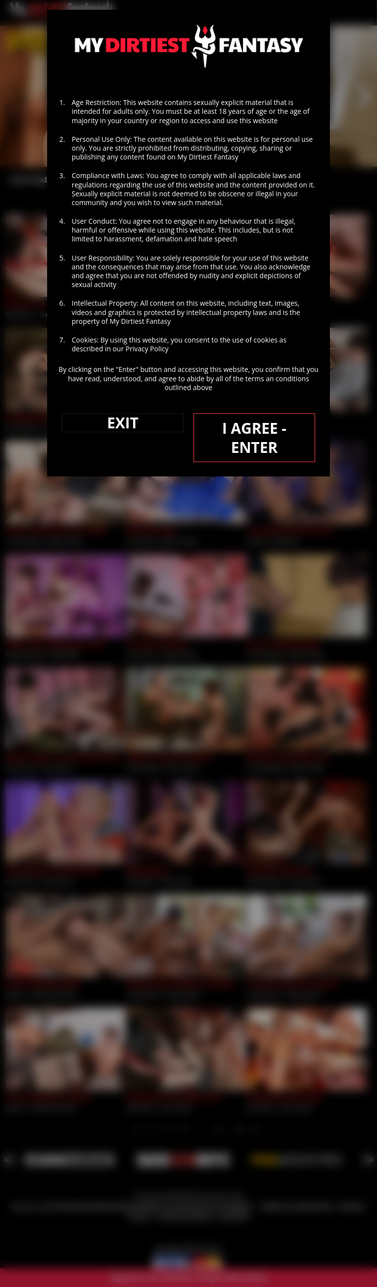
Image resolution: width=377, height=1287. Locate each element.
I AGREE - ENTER (254, 437)
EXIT (122, 422)
